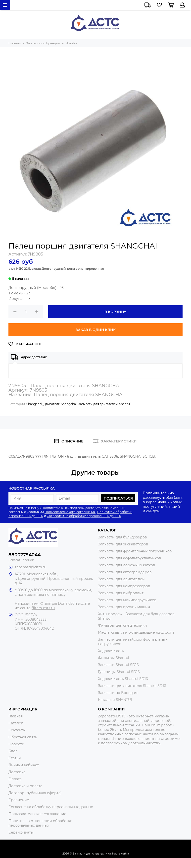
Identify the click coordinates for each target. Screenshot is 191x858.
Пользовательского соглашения (70, 512)
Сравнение (18, 800)
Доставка (16, 772)
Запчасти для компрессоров (124, 586)
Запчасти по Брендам (118, 692)
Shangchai (34, 404)
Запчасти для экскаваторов (123, 544)
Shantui (125, 404)
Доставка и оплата (25, 786)
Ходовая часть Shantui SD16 (123, 679)
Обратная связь (22, 737)
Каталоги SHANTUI (115, 699)
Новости (16, 744)
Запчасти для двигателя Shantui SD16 (132, 686)
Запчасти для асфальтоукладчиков (129, 558)
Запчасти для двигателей (98, 404)
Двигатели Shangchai (60, 404)
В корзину (115, 312)
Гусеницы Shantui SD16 (119, 672)
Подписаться (118, 498)
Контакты (17, 730)
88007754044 (24, 555)
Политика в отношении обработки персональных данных (40, 823)
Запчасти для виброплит (120, 593)
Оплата (15, 779)
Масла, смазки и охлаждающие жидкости (136, 632)
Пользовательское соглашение (37, 814)
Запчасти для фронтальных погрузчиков (135, 551)
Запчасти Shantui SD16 (118, 665)
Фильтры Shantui (113, 658)
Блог (12, 751)
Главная (15, 716)
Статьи (14, 758)
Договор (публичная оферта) (35, 793)
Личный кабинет (23, 765)
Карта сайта (120, 853)
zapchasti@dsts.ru (30, 567)
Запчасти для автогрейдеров (125, 572)
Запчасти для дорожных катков (126, 565)
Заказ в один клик (96, 330)
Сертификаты (21, 832)
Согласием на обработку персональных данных (84, 516)
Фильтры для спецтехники (122, 625)
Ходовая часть (111, 651)
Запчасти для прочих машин (124, 607)
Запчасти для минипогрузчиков (127, 600)
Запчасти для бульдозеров (122, 537)
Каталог (15, 723)
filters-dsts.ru (43, 608)
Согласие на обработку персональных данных (50, 807)
